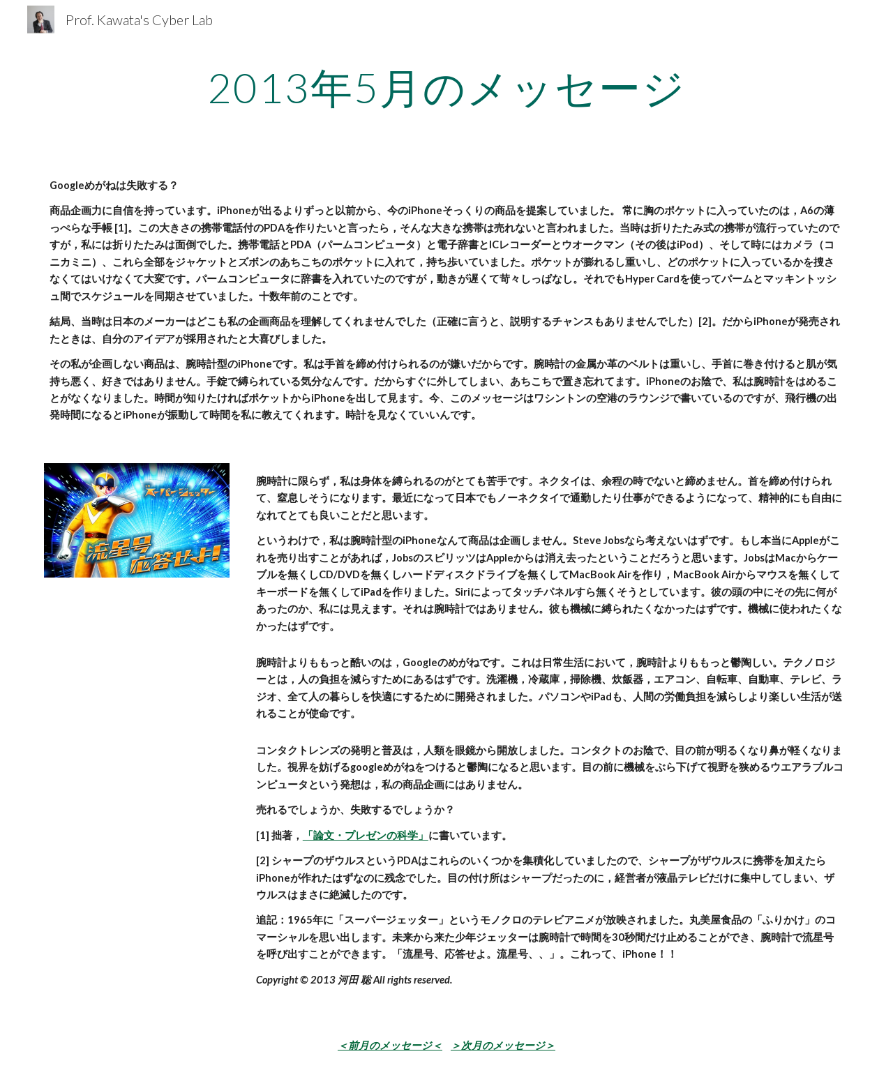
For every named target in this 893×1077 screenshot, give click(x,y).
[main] (446, 87)
